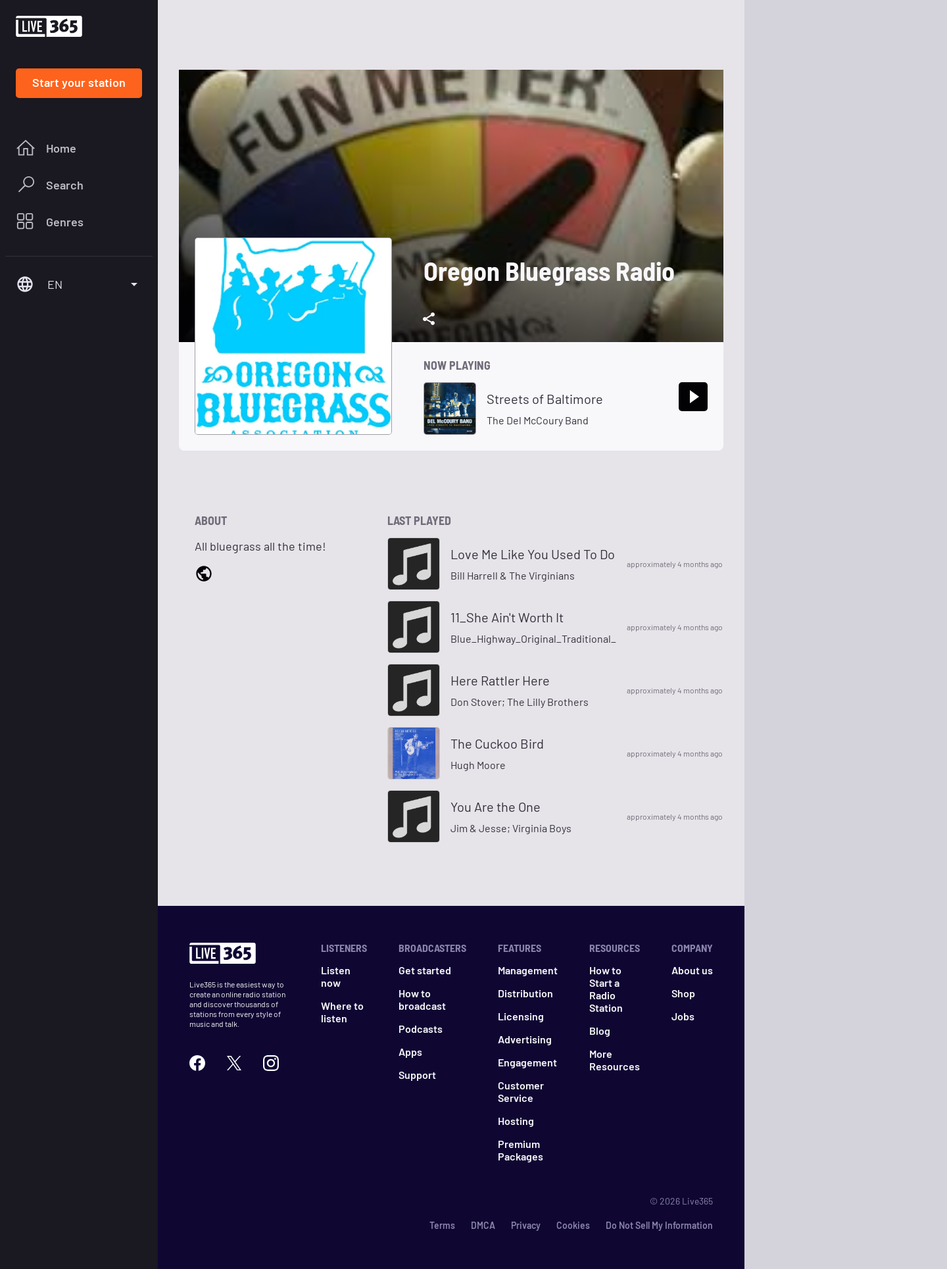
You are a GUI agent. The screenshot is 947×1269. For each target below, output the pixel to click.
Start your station (79, 82)
